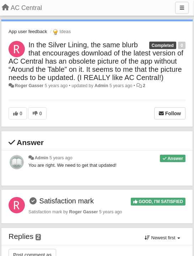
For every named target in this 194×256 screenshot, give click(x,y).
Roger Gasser (29, 85)
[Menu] (182, 8)
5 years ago (60, 157)
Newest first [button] (162, 237)
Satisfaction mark (66, 201)
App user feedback (28, 31)
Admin (101, 85)
